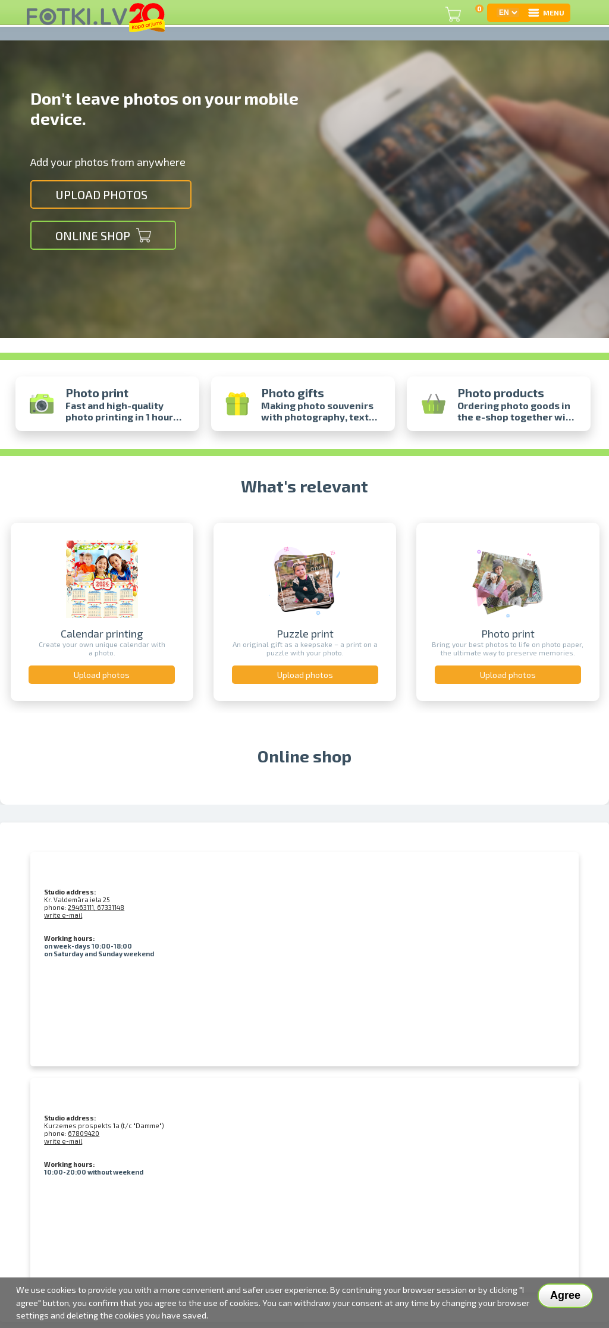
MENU (545, 12)
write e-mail (63, 915)
